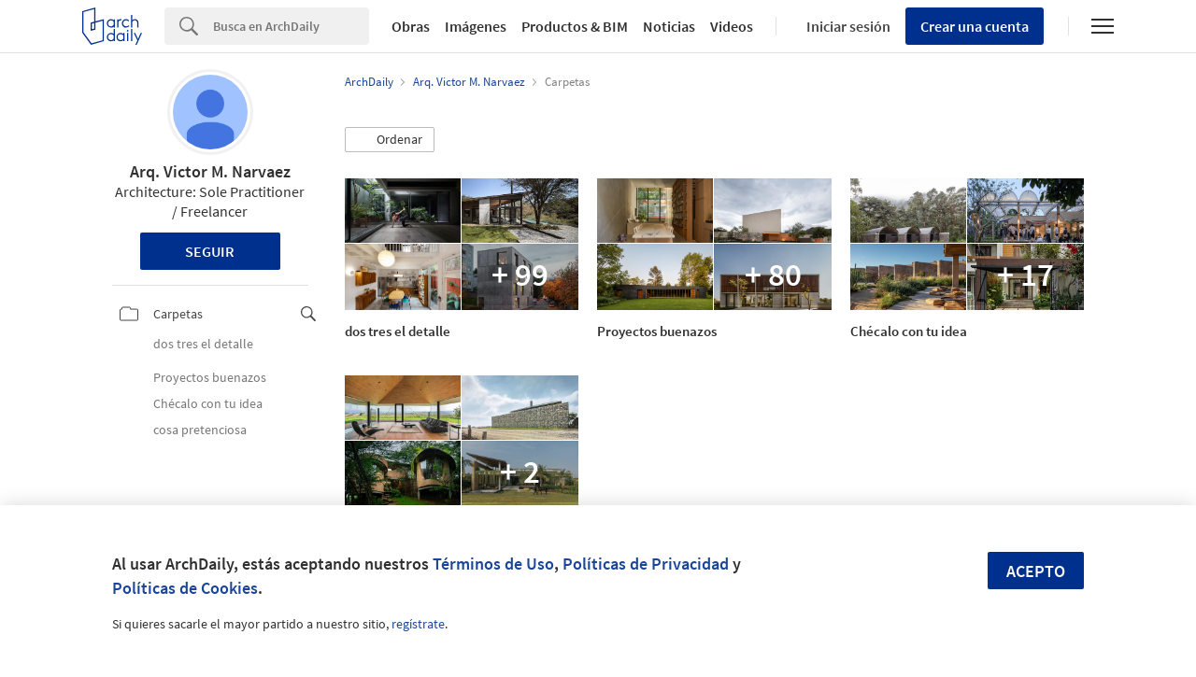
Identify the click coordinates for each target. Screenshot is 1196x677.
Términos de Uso (493, 563)
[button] (389, 140)
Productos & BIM (574, 26)
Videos (731, 26)
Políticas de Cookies (185, 588)
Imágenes (475, 26)
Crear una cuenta (974, 26)
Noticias (669, 26)
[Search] (291, 26)
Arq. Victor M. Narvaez (210, 171)
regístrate (418, 623)
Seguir (210, 251)
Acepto (1035, 571)
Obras (411, 26)
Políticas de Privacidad (645, 563)
